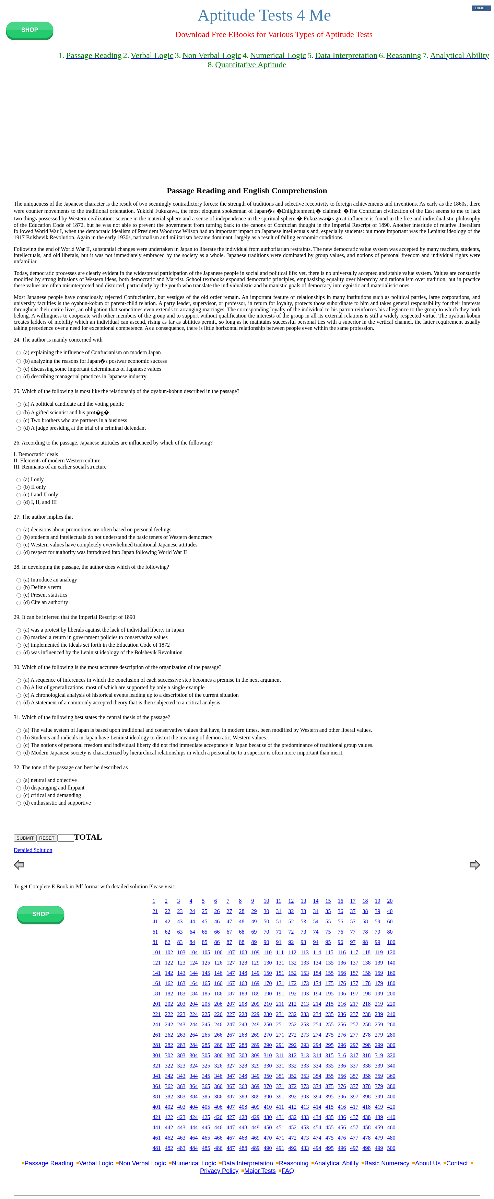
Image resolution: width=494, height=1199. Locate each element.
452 (293, 1127)
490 (268, 1148)
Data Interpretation (247, 1163)
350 (268, 1076)
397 (354, 1096)
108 (243, 952)
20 (390, 901)
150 (268, 973)
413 (305, 1107)
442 (169, 1127)
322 (169, 1066)
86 (217, 942)
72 (291, 932)
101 (157, 952)
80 (390, 932)
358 (367, 1076)
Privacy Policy (219, 1170)
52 (291, 921)
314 (317, 1055)
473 (305, 1138)
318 (367, 1055)
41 (155, 921)
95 (328, 942)
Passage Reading (49, 1163)
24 (192, 911)
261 (157, 1035)
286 (218, 1045)
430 (268, 1117)
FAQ (288, 1170)
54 (316, 921)
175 (330, 983)
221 (157, 1014)
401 (157, 1107)
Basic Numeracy (386, 1163)
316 (342, 1055)
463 (181, 1138)
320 (391, 1055)
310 (268, 1055)
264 (194, 1035)
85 (205, 942)
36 (340, 911)
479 (379, 1138)
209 (255, 1004)
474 (317, 1138)
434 (317, 1117)
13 (303, 901)
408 (243, 1107)
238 (367, 1014)
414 (317, 1107)
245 (206, 1024)
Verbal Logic (96, 1163)
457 (354, 1127)
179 (379, 983)
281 (157, 1045)
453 (305, 1127)
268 (243, 1035)
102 (169, 952)
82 (167, 942)
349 (255, 1076)
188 (243, 993)
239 (379, 1014)
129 (255, 963)
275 (330, 1035)
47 (229, 921)
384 (194, 1096)
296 (342, 1045)
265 (206, 1035)
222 (169, 1014)
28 (242, 911)
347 (231, 1076)
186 (218, 993)
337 (354, 1066)
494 (317, 1148)
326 (218, 1066)
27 (229, 911)
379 (379, 1086)
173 (305, 983)
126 (218, 963)
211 (280, 1004)
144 (194, 973)
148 (243, 973)
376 (342, 1086)
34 (316, 911)
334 (317, 1066)
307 (231, 1055)
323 (181, 1066)
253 (305, 1024)
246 (218, 1024)
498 (367, 1148)
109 (255, 952)
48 (242, 921)
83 (180, 942)
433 (305, 1117)
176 (342, 983)
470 (268, 1138)
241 (157, 1024)
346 (218, 1076)
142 (169, 973)
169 (255, 983)
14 (316, 901)
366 (218, 1086)
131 (280, 963)
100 (391, 942)
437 (354, 1117)
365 (206, 1086)
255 (330, 1024)
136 (342, 963)
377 (354, 1086)
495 (330, 1148)
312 (293, 1055)
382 (169, 1096)
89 (254, 942)
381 (157, 1096)
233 (305, 1014)
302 (169, 1055)
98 (365, 942)
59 (377, 921)
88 (242, 942)
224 (194, 1014)
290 (268, 1045)
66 (217, 932)
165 (206, 983)
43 (180, 921)
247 (231, 1024)
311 (280, 1055)
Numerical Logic (194, 1163)
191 (280, 993)
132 (293, 963)
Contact (457, 1163)
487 (231, 1148)
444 (194, 1127)
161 (157, 983)
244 (194, 1024)
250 (268, 1024)
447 (231, 1127)
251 (280, 1024)
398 (367, 1096)
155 (330, 973)
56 (340, 921)
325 (206, 1066)
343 (181, 1076)
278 (367, 1035)
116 (342, 952)
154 (317, 973)
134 (317, 963)
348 (243, 1076)
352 (293, 1076)
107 (231, 952)
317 (354, 1055)
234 (317, 1014)
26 (217, 911)
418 (367, 1107)
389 (255, 1096)
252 (293, 1024)
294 (317, 1045)
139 (379, 963)
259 (379, 1024)
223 (181, 1014)
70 (266, 932)
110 (268, 952)
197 (354, 993)
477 (354, 1138)
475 (330, 1138)
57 (353, 921)
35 (328, 911)
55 (328, 921)
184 (194, 993)
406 (218, 1107)
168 (243, 983)
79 (377, 932)
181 (157, 993)
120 (391, 952)
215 (330, 1004)
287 (231, 1045)
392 (293, 1096)
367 (231, 1086)
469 (255, 1138)
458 (367, 1127)
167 (231, 983)
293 (305, 1045)
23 (180, 911)
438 (367, 1117)
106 (218, 952)
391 (280, 1096)
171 (280, 983)
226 (218, 1014)
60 (390, 921)
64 (192, 932)
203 (181, 1004)
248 (243, 1024)
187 (231, 993)
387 (231, 1096)
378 (367, 1086)
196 (342, 993)
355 (330, 1076)
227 (231, 1014)
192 (293, 993)
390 (268, 1096)
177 (354, 983)
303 (181, 1055)
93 (303, 942)
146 (218, 973)
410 (268, 1107)
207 (231, 1004)
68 (242, 932)
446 (218, 1127)
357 (354, 1076)
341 (157, 1076)
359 (379, 1076)
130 (268, 963)
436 (342, 1117)
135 (330, 963)
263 (181, 1035)
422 (169, 1117)
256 (342, 1024)
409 (255, 1107)
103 (181, 952)
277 (354, 1035)
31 (279, 911)
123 (181, 963)
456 (342, 1127)
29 (254, 911)
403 (181, 1107)
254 (317, 1024)
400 (391, 1096)
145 (206, 973)
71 (279, 932)
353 (305, 1076)
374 (317, 1086)
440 (391, 1117)
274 (317, 1035)
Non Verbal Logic (142, 1163)
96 (340, 942)
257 (354, 1024)
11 (278, 901)
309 (255, 1055)
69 (254, 932)
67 (229, 932)
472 (293, 1138)
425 (206, 1117)
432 (293, 1117)
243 (181, 1024)
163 (181, 983)
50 (266, 921)
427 (231, 1117)
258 (367, 1024)
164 (194, 983)
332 (293, 1066)
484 (194, 1148)
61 (155, 932)
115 (329, 952)
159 (379, 973)
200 (391, 993)
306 (218, 1055)
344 (194, 1076)
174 (317, 983)
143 (181, 973)
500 (391, 1148)
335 (330, 1066)
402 (169, 1107)
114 (317, 952)
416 (342, 1107)
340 (391, 1066)
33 (303, 911)
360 (391, 1076)
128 (243, 963)
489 (255, 1148)
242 (169, 1024)
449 (255, 1127)
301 (157, 1055)
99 (377, 942)
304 (194, 1055)
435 (330, 1117)
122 (169, 963)
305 (206, 1055)
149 (255, 973)
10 (266, 901)
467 (231, 1138)
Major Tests (260, 1170)
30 (266, 911)
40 (390, 911)
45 (205, 921)
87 (229, 942)
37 (353, 911)
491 (280, 1148)
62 (167, 932)
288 (243, 1045)
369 (255, 1086)
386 (218, 1096)
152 (293, 973)
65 (205, 932)
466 (218, 1138)
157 (354, 973)
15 (328, 901)
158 (367, 973)
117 (354, 952)
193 (305, 993)
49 (254, 921)
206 (218, 1004)
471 (280, 1138)
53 (303, 921)
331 (280, 1066)
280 (391, 1035)
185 (206, 993)
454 (317, 1127)
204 (194, 1004)
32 (291, 911)
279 (379, 1035)
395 (330, 1096)
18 (365, 901)
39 (377, 911)
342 (169, 1076)
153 (305, 973)
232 (293, 1014)
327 (231, 1066)
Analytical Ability (336, 1163)
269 (255, 1035)
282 (169, 1045)
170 (268, 983)
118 (366, 952)
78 (365, 932)
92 (291, 942)
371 (280, 1086)
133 (305, 963)
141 (157, 973)
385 (206, 1096)
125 (206, 963)
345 (206, 1076)
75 (328, 932)
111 (280, 952)
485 (206, 1148)
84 (192, 942)
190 (268, 993)
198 (367, 993)
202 (169, 1004)
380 (391, 1086)
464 (194, 1138)
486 (218, 1148)
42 (167, 921)
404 (194, 1107)
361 (157, 1086)
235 (330, 1014)
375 (330, 1086)
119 (379, 952)
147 (231, 973)
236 (342, 1014)
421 (157, 1117)
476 (342, 1138)
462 (169, 1138)
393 (305, 1096)
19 (377, 901)
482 (169, 1148)
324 (194, 1066)
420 (391, 1107)
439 (379, 1117)
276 (342, 1035)
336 (342, 1066)
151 (280, 973)
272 (293, 1035)
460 (391, 1127)
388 (243, 1096)
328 (243, 1066)
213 (305, 1004)
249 (255, 1024)
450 (268, 1127)
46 (217, 921)
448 (243, 1127)
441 (157, 1127)
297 (354, 1045)
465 (206, 1138)
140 (391, 963)
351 (280, 1076)
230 (268, 1014)
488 (243, 1148)
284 (194, 1045)
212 (293, 1004)
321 (157, 1066)
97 (353, 942)
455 (330, 1127)
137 (354, 963)
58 (365, 921)
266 (218, 1035)
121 (157, 963)
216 (342, 1004)
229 (255, 1014)
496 (342, 1148)
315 (330, 1055)
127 (231, 963)
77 (353, 932)
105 (206, 952)
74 (316, 932)
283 (181, 1045)
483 (181, 1148)
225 (206, 1014)
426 (218, 1117)
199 (379, 993)
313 (305, 1055)
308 (243, 1055)
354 (317, 1076)
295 (330, 1045)
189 (255, 993)
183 (181, 993)
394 (317, 1096)
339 (379, 1066)
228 (243, 1014)
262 (169, 1035)
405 (206, 1107)
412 (293, 1107)
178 (367, 983)
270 (268, 1035)
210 (268, 1004)
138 (367, 963)
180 (391, 983)
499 (379, 1148)
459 (379, 1127)
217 (354, 1004)
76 (340, 932)
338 (367, 1066)
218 (367, 1004)
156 (342, 973)
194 (317, 993)
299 (379, 1045)
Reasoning (293, 1163)
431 (280, 1117)
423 (181, 1117)
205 (206, 1004)
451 (280, 1127)
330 (268, 1066)
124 (194, 963)
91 (279, 942)
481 (157, 1148)
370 (268, 1086)
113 (305, 952)
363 (181, 1086)
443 (181, 1127)
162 (169, 983)
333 (305, 1066)
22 (167, 911)
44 (192, 921)
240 (391, 1014)
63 (180, 932)
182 (169, 993)
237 (354, 1014)
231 (280, 1014)
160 (391, 973)
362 (169, 1086)
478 (367, 1138)
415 (330, 1107)
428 (243, 1117)
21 (155, 911)
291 (280, 1045)
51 (279, 921)
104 (194, 952)
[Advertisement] (247, 129)
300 (391, 1045)
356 (342, 1076)
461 (157, 1138)
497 (354, 1148)
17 (353, 901)
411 (280, 1107)
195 (330, 993)
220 (391, 1004)
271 (280, 1035)
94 (316, 942)
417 (354, 1107)
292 (293, 1045)
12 (291, 901)
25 (205, 911)
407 (231, 1107)
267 (231, 1035)
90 (266, 942)
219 (379, 1004)
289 (255, 1045)
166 (218, 983)
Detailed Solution (33, 850)
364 (194, 1086)
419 (379, 1107)
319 (379, 1055)
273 (305, 1035)
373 (305, 1086)
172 (293, 983)
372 (293, 1086)
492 (293, 1148)
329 (255, 1066)
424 (194, 1117)
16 (340, 901)
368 (243, 1086)
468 (243, 1138)
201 (157, 1004)
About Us (427, 1163)
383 (181, 1096)
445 (206, 1127)
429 (255, 1117)
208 (243, 1004)
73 (303, 932)
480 (391, 1138)
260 (391, 1024)
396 (342, 1096)
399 (379, 1096)
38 (365, 911)
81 (155, 942)
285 (206, 1045)
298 (367, 1045)
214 (317, 1004)
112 (292, 952)
